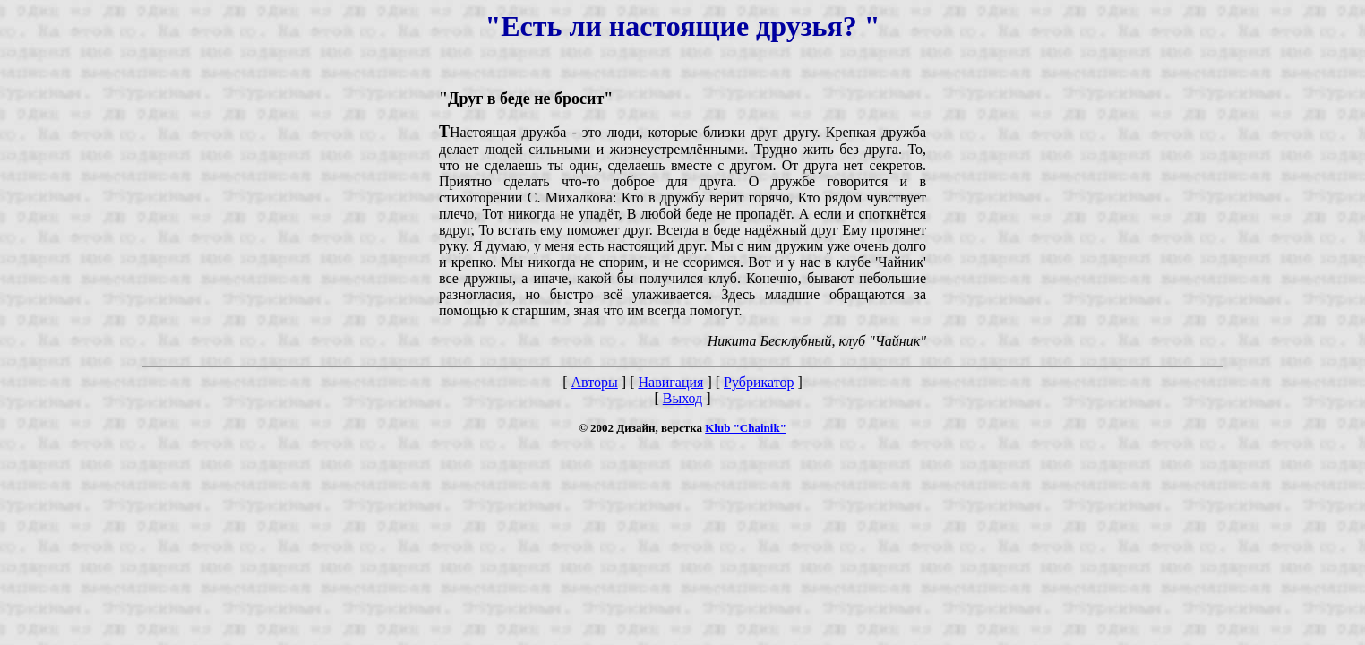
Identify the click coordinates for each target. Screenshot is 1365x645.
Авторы (594, 382)
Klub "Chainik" (745, 427)
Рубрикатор (759, 382)
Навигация (670, 382)
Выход (683, 398)
